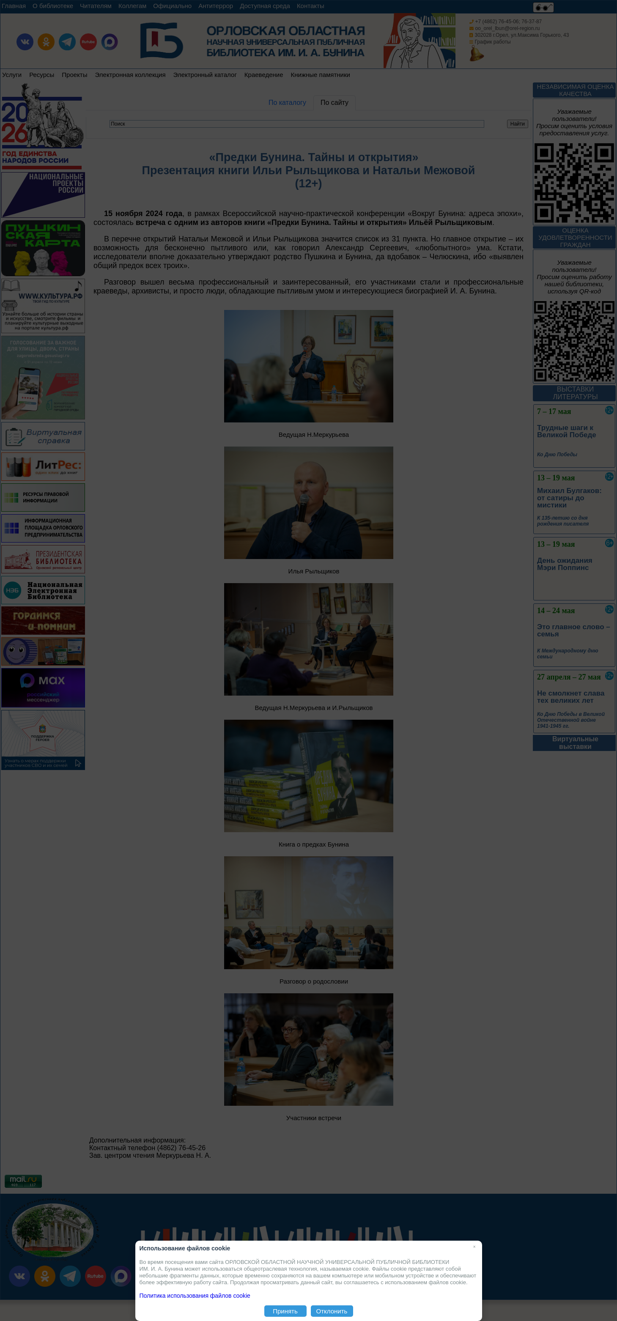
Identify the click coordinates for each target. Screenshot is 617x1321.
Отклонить (332, 1311)
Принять (285, 1311)
